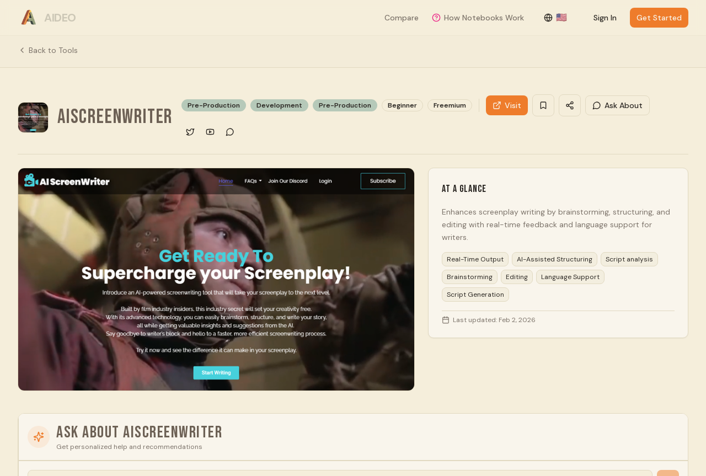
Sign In (605, 18)
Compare (401, 18)
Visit (507, 105)
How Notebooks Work (478, 18)
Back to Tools (48, 50)
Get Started (659, 18)
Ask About (617, 105)
